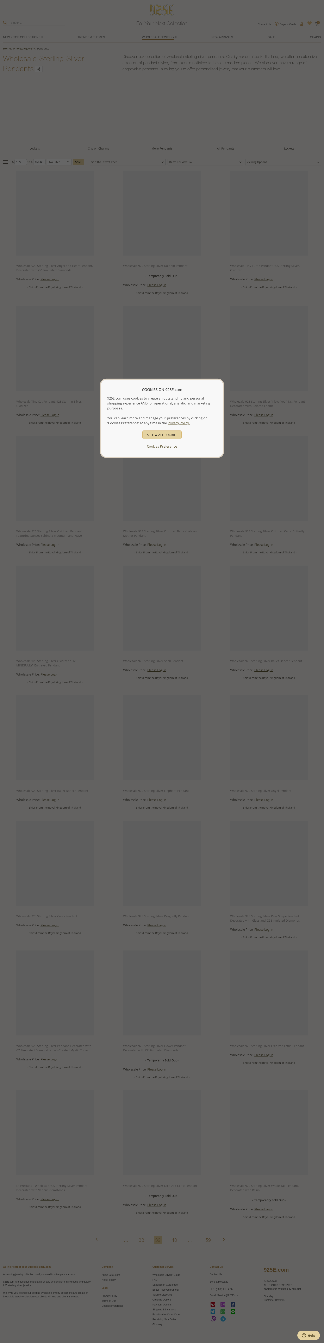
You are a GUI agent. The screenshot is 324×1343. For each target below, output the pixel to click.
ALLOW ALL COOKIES (162, 435)
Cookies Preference (162, 446)
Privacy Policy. (179, 423)
